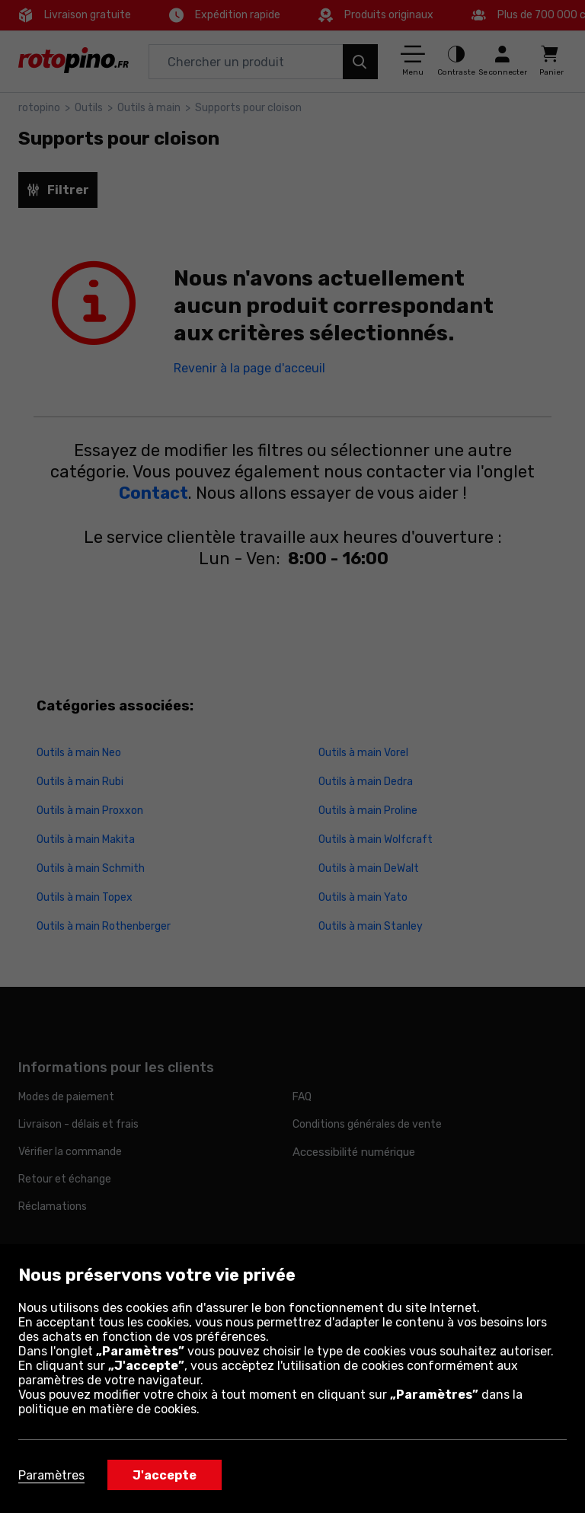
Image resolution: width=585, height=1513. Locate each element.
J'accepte (165, 1475)
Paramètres (51, 1475)
